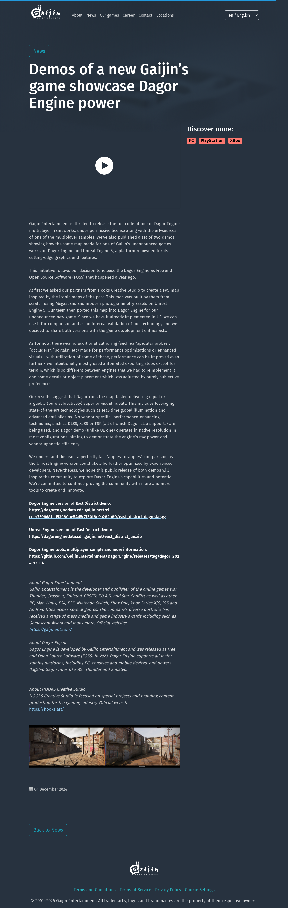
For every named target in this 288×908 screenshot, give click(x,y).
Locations (165, 15)
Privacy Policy (168, 889)
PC (191, 140)
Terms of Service (135, 889)
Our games (109, 15)
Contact (145, 15)
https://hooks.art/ (46, 709)
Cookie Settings (200, 889)
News (91, 15)
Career (129, 15)
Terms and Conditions (95, 889)
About (77, 15)
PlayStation (212, 140)
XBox (235, 140)
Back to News (48, 830)
